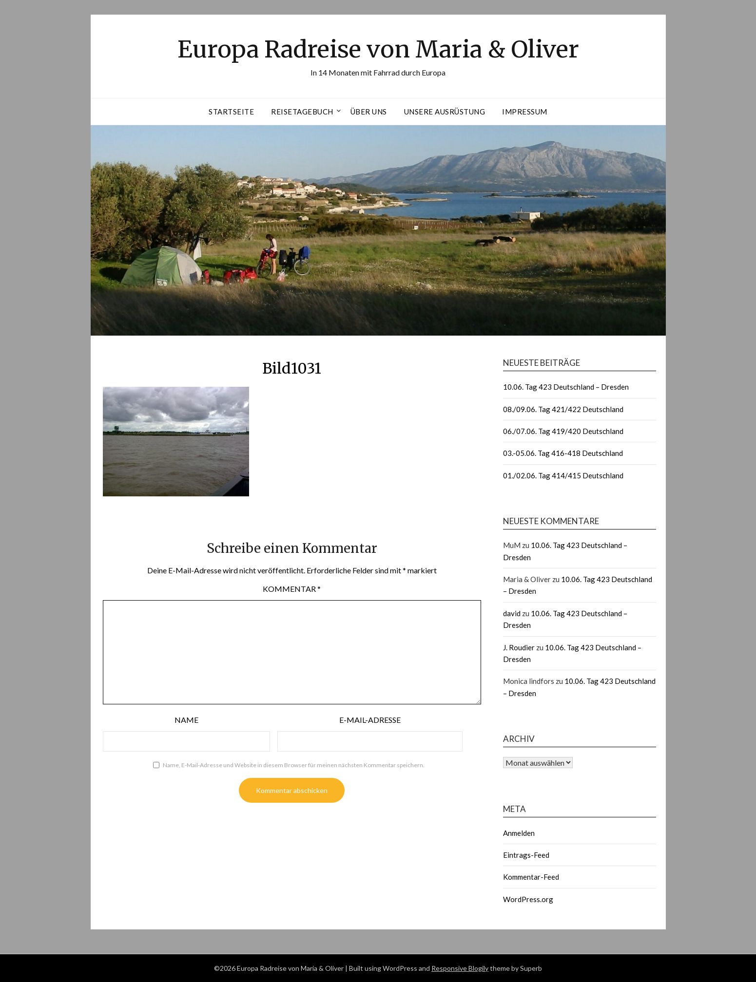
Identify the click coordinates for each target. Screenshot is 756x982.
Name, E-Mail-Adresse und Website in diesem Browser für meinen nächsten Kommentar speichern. (294, 765)
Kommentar (292, 588)
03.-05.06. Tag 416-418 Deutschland (563, 453)
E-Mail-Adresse (370, 719)
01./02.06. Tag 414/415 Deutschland (563, 475)
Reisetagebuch (302, 111)
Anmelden (519, 833)
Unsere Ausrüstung (444, 111)
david (512, 613)
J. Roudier (519, 647)
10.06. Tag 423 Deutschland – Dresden (566, 386)
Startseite (231, 111)
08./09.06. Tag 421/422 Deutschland (563, 409)
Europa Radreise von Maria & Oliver (378, 49)
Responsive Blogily (459, 968)
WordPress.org (528, 899)
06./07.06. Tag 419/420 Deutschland (563, 431)
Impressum (524, 111)
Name (186, 719)
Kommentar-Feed (531, 876)
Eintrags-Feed (526, 854)
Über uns (368, 111)
